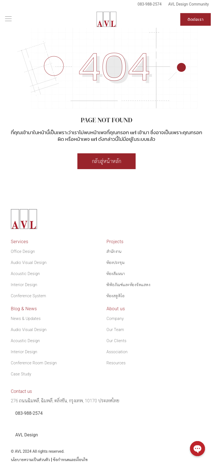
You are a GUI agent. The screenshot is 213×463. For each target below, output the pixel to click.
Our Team (115, 329)
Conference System (28, 296)
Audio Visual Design (29, 262)
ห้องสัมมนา (115, 273)
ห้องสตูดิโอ (115, 296)
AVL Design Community (188, 4)
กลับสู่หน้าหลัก (106, 161)
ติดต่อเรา (195, 19)
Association (117, 352)
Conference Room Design (34, 363)
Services (19, 241)
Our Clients (116, 341)
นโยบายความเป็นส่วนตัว (30, 459)
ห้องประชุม (115, 262)
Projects (114, 241)
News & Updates (26, 318)
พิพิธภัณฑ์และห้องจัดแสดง (128, 285)
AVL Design (26, 434)
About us (115, 308)
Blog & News (24, 308)
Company (115, 318)
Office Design (23, 251)
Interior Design (24, 285)
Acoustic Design (25, 273)
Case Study (21, 374)
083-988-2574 (149, 4)
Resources (116, 363)
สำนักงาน (113, 251)
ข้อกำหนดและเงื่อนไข (70, 459)
